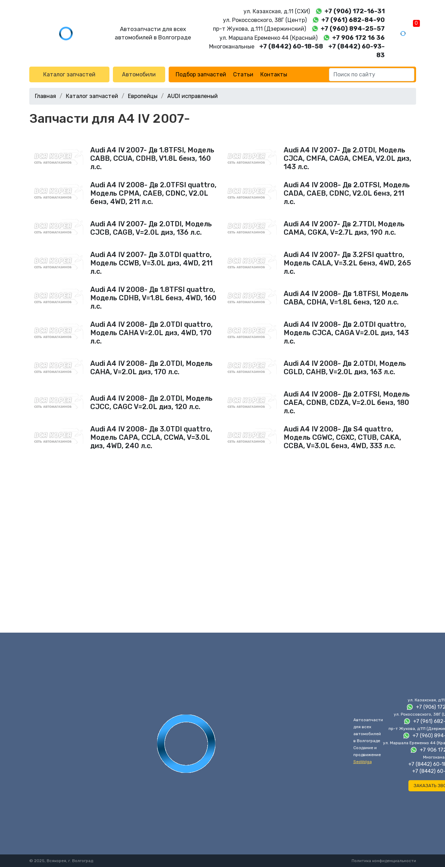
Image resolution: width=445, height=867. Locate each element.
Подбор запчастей (201, 74)
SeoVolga (362, 761)
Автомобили (139, 74)
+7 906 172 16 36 (358, 38)
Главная (45, 96)
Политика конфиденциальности (384, 860)
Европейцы (143, 96)
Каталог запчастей (69, 74)
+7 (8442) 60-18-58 (291, 46)
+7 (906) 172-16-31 (354, 11)
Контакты (273, 74)
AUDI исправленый (192, 96)
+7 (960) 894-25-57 (353, 28)
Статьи (243, 74)
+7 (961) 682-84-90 (353, 20)
